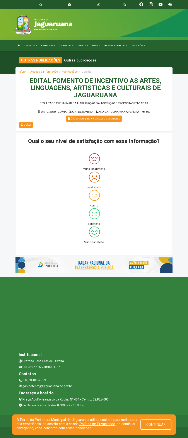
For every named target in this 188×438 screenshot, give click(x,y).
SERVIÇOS (82, 45)
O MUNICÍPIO (30, 45)
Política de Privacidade (97, 424)
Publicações (70, 71)
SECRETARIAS (66, 45)
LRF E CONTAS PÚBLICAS (115, 45)
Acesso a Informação (44, 71)
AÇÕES (96, 45)
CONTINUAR (156, 425)
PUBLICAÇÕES (138, 45)
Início (22, 71)
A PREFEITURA (48, 45)
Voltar (26, 124)
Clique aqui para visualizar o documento (94, 118)
